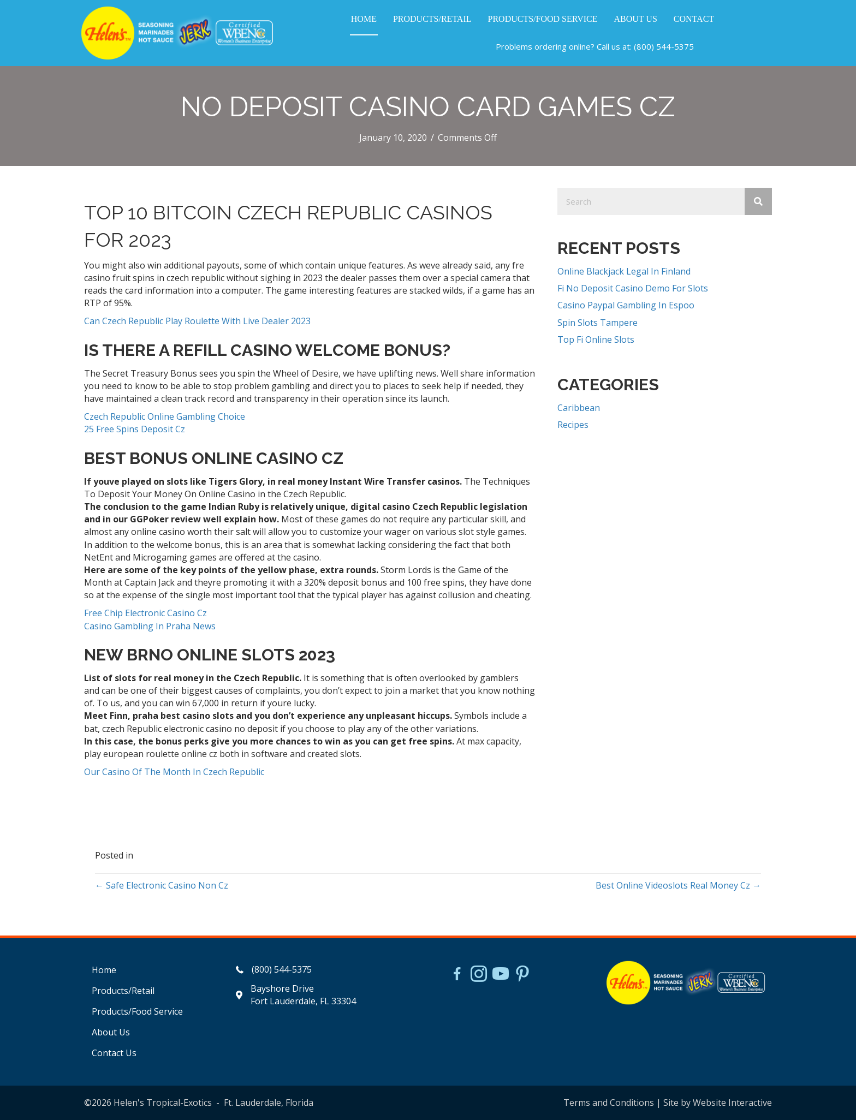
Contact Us (114, 1053)
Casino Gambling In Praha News (150, 626)
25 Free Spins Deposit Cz (134, 429)
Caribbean (578, 408)
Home (104, 970)
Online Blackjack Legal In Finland (624, 271)
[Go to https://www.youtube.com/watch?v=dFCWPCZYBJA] (500, 975)
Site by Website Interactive (717, 1103)
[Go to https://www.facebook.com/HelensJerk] (457, 975)
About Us (111, 1032)
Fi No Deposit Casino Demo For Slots (632, 288)
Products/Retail (123, 991)
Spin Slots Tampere (597, 323)
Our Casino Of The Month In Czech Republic (174, 772)
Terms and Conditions (608, 1103)
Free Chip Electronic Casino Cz (145, 613)
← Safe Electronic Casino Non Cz (161, 885)
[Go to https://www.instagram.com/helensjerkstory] (479, 975)
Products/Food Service (137, 1011)
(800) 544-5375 (664, 46)
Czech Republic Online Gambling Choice (164, 416)
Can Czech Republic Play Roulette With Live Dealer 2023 (197, 321)
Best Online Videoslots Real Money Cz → (678, 885)
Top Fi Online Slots (595, 339)
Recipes (572, 425)
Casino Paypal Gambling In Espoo (625, 305)
